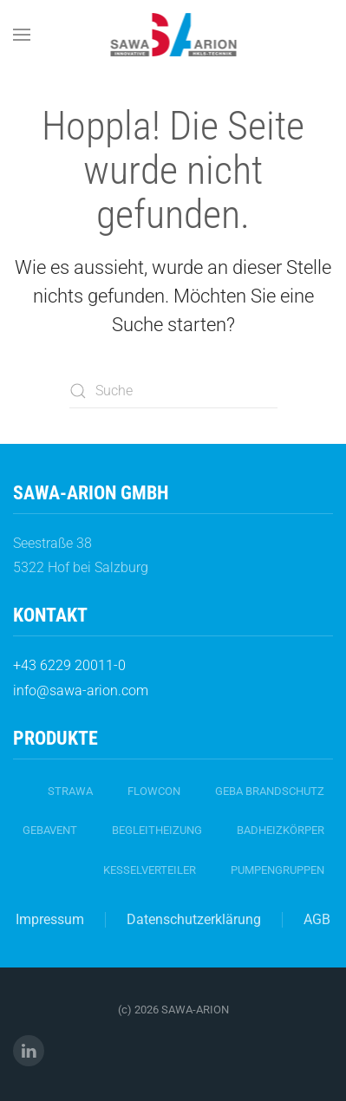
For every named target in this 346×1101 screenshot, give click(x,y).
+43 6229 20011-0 (69, 665)
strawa (70, 791)
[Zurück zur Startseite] (173, 34)
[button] (21, 34)
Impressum (50, 919)
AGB (317, 919)
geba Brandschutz (269, 791)
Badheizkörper (280, 830)
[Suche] (173, 391)
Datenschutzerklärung (194, 919)
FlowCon (153, 791)
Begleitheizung (157, 830)
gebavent (50, 830)
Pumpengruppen (277, 869)
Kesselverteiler (149, 869)
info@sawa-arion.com (80, 690)
